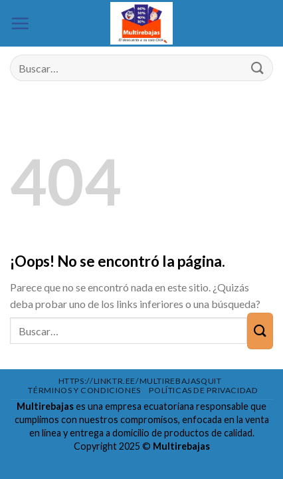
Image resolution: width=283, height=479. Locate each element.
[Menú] (20, 23)
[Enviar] (257, 68)
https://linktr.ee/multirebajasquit (140, 381)
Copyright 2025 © (142, 446)
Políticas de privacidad (203, 390)
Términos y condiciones (84, 390)
